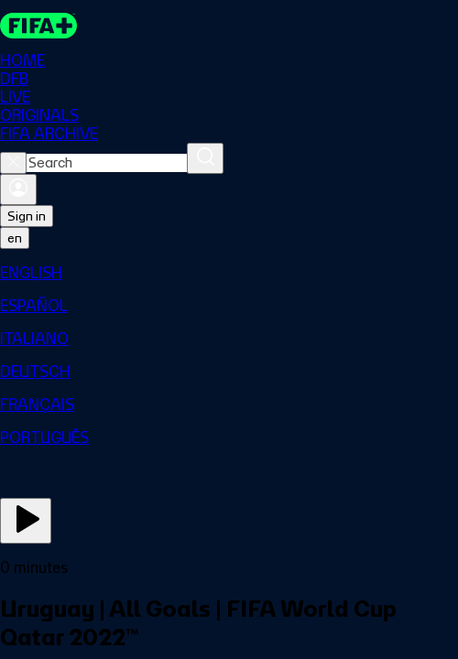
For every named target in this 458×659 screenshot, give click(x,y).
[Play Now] (25, 521)
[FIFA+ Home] (38, 25)
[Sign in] (18, 189)
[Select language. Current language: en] (14, 238)
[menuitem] (229, 273)
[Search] (205, 158)
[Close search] (13, 163)
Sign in (26, 216)
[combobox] (107, 163)
